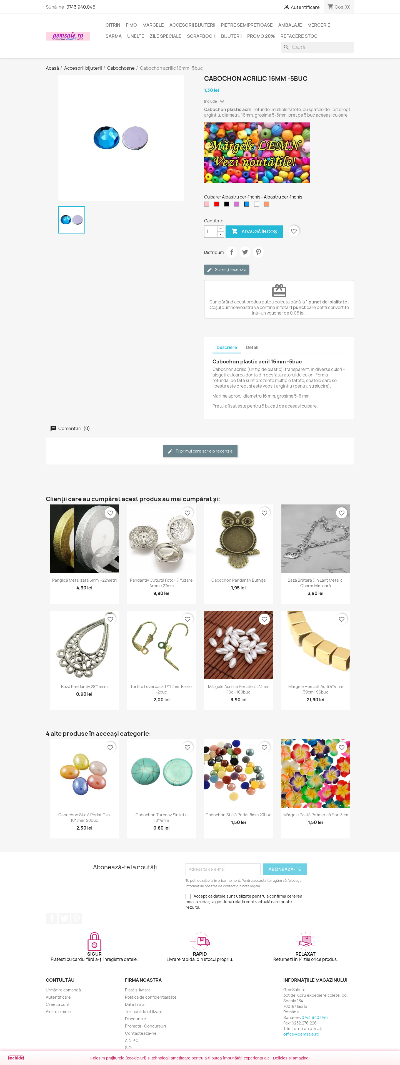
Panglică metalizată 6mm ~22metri (84, 580)
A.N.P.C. (132, 1040)
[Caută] (317, 47)
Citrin (113, 25)
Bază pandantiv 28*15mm (84, 686)
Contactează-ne (141, 1033)
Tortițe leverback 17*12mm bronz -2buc (161, 689)
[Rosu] (217, 205)
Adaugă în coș (254, 231)
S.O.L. (130, 1047)
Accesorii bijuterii (192, 25)
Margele (153, 25)
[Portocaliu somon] (267, 205)
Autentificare (58, 997)
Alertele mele (58, 1011)
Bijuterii (231, 36)
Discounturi (136, 1018)
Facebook (52, 918)
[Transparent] (257, 205)
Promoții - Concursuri (145, 1026)
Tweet (245, 252)
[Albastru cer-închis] (247, 205)
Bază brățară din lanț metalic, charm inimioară (316, 582)
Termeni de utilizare (143, 1011)
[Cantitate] (211, 231)
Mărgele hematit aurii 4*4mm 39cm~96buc (315, 689)
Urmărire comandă (63, 990)
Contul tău (60, 980)
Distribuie (231, 252)
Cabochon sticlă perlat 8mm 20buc (238, 814)
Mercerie (319, 25)
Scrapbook (201, 36)
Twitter (64, 918)
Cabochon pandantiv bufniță (238, 580)
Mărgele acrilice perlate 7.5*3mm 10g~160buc (238, 689)
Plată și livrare (138, 990)
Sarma (114, 36)
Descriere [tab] (227, 347)
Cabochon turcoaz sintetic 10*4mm (162, 817)
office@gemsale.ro (301, 1034)
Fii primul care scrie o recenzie (200, 451)
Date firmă (134, 1004)
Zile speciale (165, 36)
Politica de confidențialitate (151, 997)
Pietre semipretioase (247, 25)
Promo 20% (261, 36)
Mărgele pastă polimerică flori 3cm (315, 814)
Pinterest (258, 252)
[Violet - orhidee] (237, 205)
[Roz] (207, 205)
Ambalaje (290, 25)
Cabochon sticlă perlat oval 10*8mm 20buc (84, 817)
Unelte (135, 36)
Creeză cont (58, 1004)
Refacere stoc (299, 36)
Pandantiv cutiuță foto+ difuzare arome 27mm (161, 582)
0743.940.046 (80, 7)
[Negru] (227, 205)
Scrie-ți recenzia (226, 270)
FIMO (131, 25)
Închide (16, 1058)
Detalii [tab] (252, 347)
